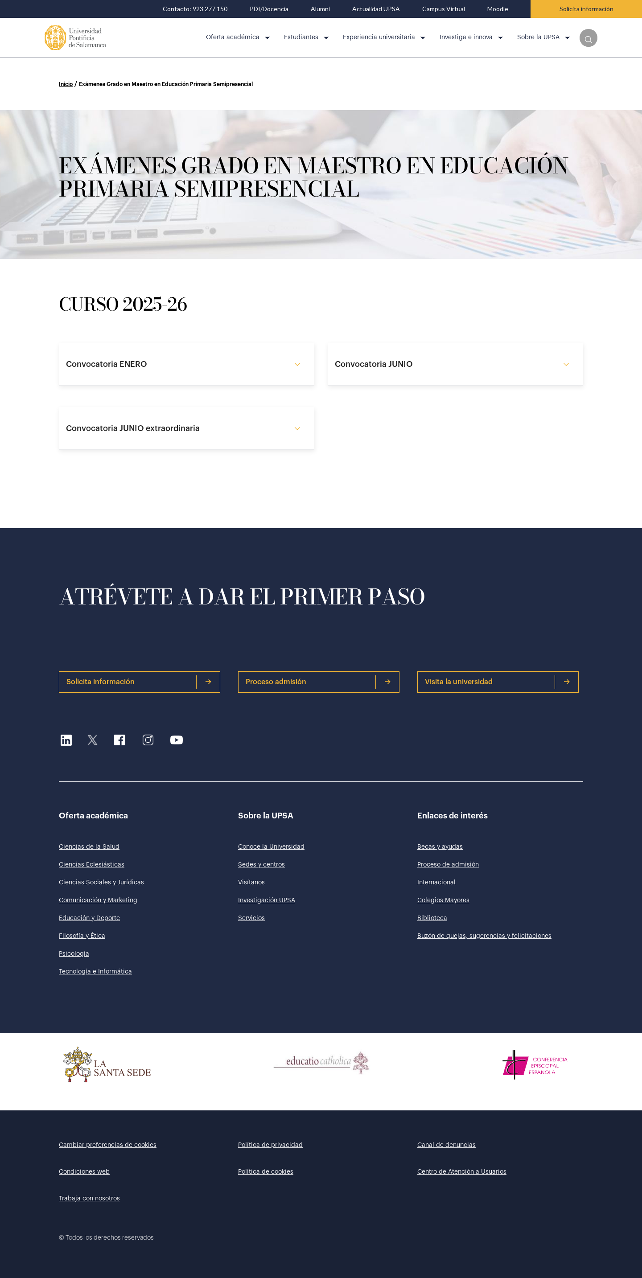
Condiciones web (84, 1172)
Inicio (66, 84)
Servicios (251, 918)
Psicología (74, 954)
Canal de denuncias (446, 1145)
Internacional (436, 882)
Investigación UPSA (266, 900)
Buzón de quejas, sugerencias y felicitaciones (484, 936)
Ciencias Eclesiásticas (91, 865)
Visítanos (251, 882)
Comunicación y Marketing (98, 900)
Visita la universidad (497, 682)
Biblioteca (432, 918)
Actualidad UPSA (376, 8)
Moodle (497, 8)
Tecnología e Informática (95, 972)
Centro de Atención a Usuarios (461, 1172)
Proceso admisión (318, 682)
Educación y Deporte (89, 918)
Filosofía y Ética (82, 936)
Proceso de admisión (448, 865)
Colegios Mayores (443, 900)
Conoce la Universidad (271, 847)
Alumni (320, 8)
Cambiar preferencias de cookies (107, 1145)
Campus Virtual (443, 8)
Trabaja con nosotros (89, 1199)
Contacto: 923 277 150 (195, 8)
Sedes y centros (261, 865)
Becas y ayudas (440, 847)
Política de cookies (265, 1172)
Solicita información (586, 8)
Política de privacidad (270, 1145)
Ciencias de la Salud (89, 847)
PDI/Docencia (269, 8)
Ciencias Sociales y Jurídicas (101, 882)
